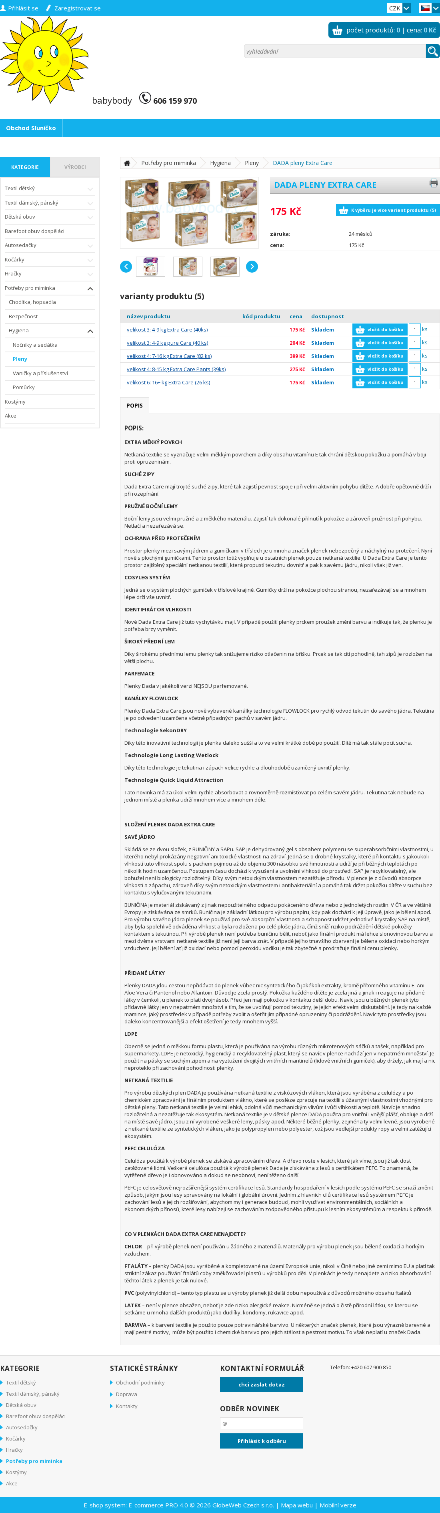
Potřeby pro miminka (50, 288)
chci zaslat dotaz (261, 1384)
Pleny (20, 358)
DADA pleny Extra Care (302, 163)
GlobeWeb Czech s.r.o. (243, 1505)
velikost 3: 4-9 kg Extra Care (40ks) (167, 329)
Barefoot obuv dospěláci (34, 231)
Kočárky (50, 260)
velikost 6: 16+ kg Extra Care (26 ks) (168, 382)
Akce (10, 415)
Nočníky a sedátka (35, 344)
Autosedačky (50, 246)
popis (134, 405)
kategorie (25, 167)
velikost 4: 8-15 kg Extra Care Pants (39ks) (176, 369)
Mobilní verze (338, 1505)
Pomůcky (24, 387)
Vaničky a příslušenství (40, 373)
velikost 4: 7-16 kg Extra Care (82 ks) (169, 356)
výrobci (75, 167)
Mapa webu (297, 1505)
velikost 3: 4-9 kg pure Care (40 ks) (167, 342)
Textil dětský (50, 189)
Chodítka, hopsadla (32, 301)
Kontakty (127, 1406)
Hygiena (52, 331)
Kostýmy (15, 401)
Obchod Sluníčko (31, 128)
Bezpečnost (23, 316)
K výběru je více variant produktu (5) (393, 210)
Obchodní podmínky (140, 1382)
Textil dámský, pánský (50, 203)
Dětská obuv (50, 217)
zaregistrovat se (77, 8)
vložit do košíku (386, 329)
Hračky (50, 274)
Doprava (126, 1394)
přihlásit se (23, 8)
